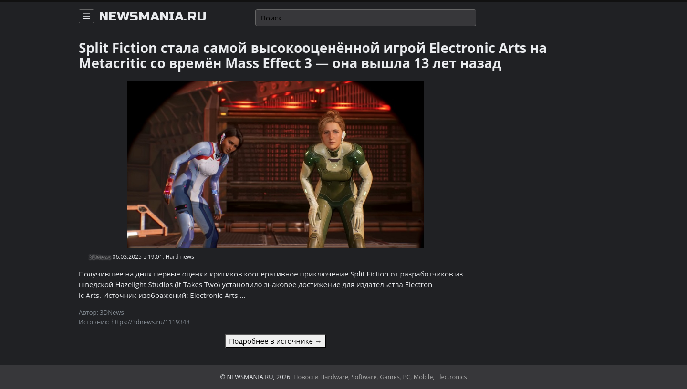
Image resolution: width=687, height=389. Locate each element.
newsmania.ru (153, 16)
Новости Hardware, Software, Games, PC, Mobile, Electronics (380, 376)
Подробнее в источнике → (275, 341)
